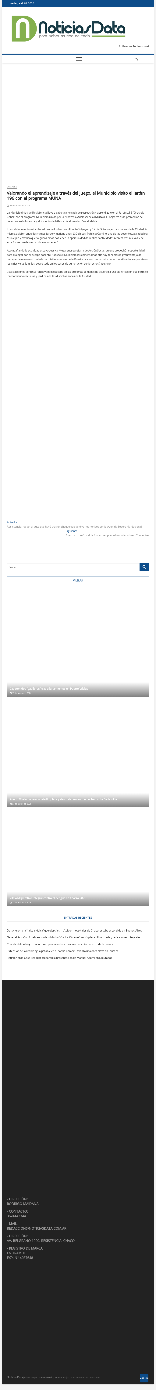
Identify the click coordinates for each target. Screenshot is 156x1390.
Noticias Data (15, 1377)
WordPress (60, 1377)
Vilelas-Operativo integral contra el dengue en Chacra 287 (47, 898)
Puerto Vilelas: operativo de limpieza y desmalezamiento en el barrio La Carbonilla (63, 799)
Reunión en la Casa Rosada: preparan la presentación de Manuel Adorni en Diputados (59, 957)
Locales (12, 186)
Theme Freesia (46, 1377)
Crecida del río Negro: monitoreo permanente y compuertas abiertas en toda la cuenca (60, 944)
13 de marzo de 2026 (20, 803)
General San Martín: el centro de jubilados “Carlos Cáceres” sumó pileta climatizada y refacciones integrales (73, 937)
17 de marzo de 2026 (20, 693)
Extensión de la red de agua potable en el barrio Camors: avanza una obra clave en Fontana (63, 951)
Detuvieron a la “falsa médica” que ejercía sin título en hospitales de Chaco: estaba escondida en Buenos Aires (74, 930)
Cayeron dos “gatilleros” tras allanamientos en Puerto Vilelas (49, 688)
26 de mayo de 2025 (18, 205)
